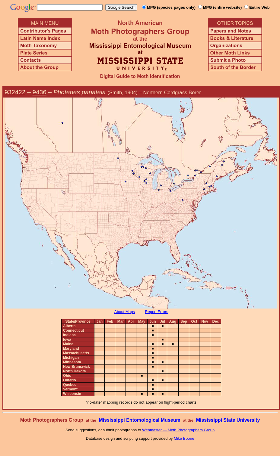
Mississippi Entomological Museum (139, 420)
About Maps (124, 311)
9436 (39, 91)
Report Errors (156, 311)
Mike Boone (184, 438)
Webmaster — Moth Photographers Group (178, 430)
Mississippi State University (228, 420)
